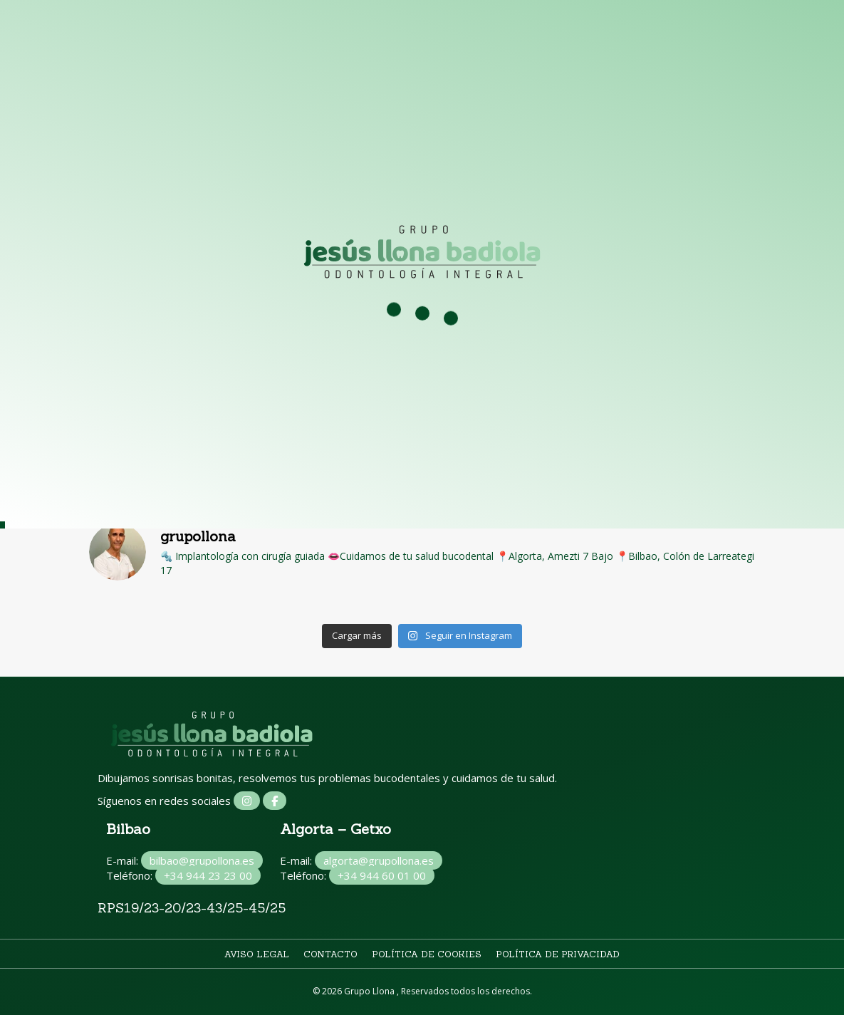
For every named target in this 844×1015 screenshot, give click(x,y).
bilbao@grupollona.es (202, 860)
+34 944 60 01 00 (382, 875)
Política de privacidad (558, 954)
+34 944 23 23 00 (208, 875)
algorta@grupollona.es (378, 860)
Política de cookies (426, 954)
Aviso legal (256, 954)
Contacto (330, 954)
